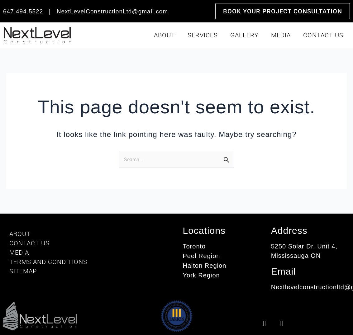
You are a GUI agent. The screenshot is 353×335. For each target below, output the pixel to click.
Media (19, 252)
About (20, 234)
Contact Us (323, 35)
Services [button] (203, 35)
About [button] (164, 35)
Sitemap (23, 271)
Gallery (244, 35)
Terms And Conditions (48, 262)
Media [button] (281, 35)
